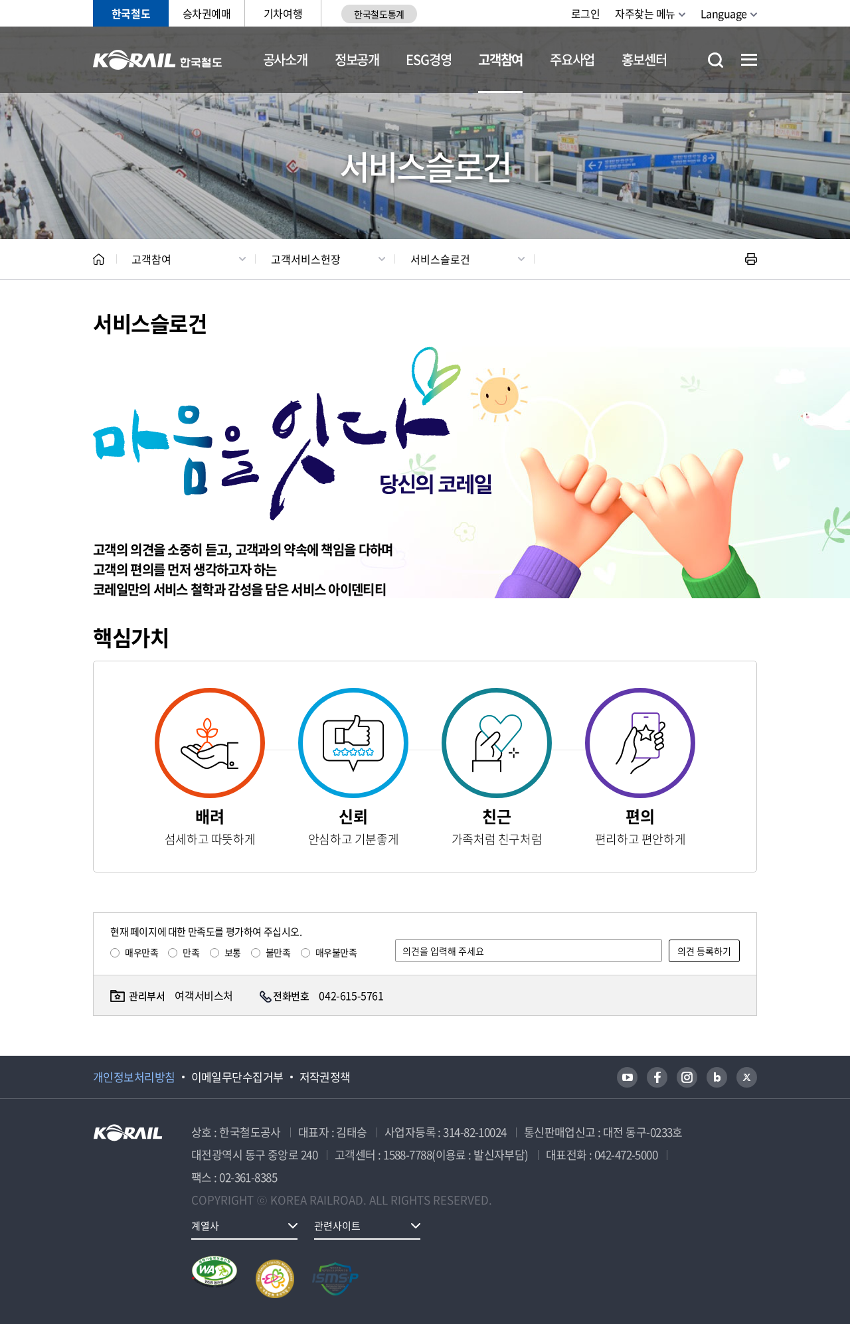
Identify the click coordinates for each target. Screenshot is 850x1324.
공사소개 (285, 59)
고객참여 (500, 59)
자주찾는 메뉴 (645, 13)
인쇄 (751, 259)
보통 (232, 952)
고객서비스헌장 (306, 259)
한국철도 (131, 13)
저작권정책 (325, 1077)
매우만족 (141, 952)
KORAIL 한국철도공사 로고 (157, 60)
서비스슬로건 (440, 259)
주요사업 (572, 59)
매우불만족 (336, 952)
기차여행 (283, 13)
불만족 (278, 952)
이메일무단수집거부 (237, 1077)
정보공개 (357, 59)
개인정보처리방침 (134, 1077)
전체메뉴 (749, 60)
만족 (191, 952)
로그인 (585, 13)
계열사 (205, 1225)
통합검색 (715, 60)
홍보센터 (644, 59)
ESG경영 (428, 59)
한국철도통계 (379, 14)
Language (724, 13)
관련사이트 (337, 1225)
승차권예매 (207, 13)
